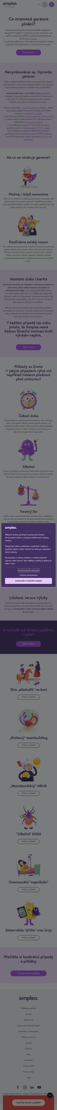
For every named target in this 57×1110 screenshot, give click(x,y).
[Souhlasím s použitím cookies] (28, 581)
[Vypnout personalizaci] (28, 575)
